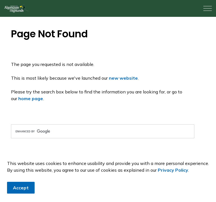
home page (30, 98)
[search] (102, 131)
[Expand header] (207, 8)
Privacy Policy (173, 170)
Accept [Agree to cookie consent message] (20, 187)
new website (123, 78)
